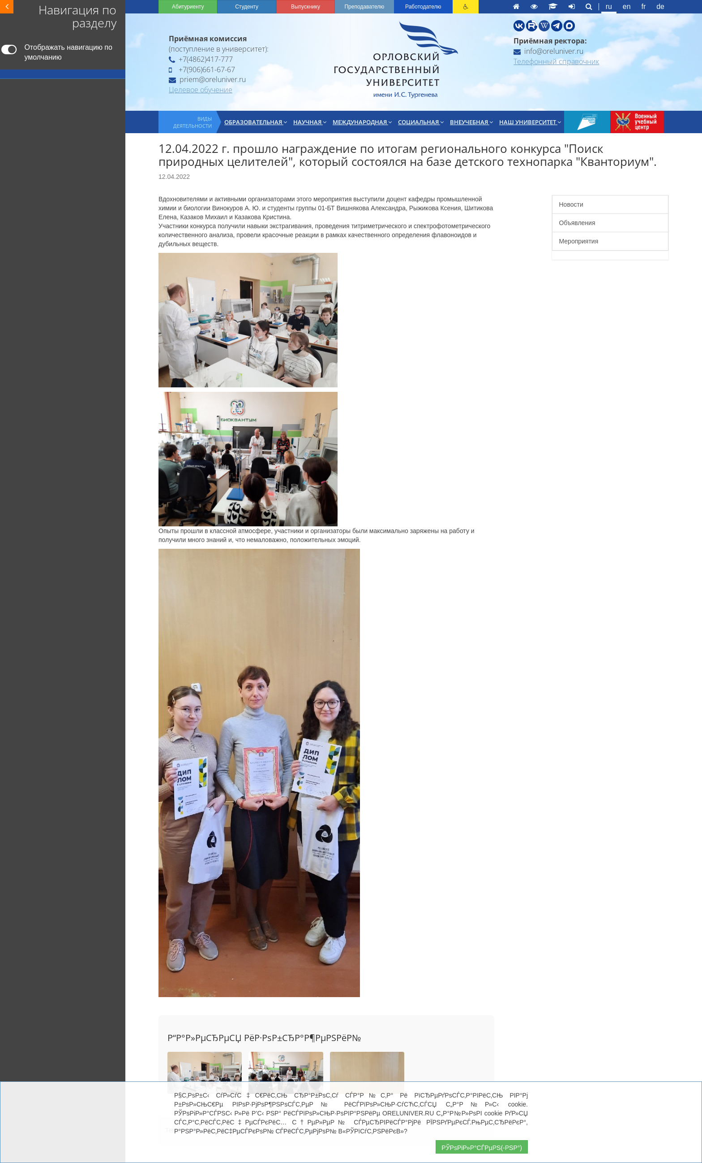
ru (609, 6)
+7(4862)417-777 (201, 59)
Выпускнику (305, 7)
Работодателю (423, 7)
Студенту (246, 7)
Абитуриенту (188, 7)
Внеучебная (471, 122)
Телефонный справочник (556, 61)
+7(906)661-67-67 (202, 69)
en (627, 6)
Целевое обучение (200, 90)
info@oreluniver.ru (548, 51)
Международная (362, 122)
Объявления (577, 222)
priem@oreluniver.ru (207, 79)
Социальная (421, 122)
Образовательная (255, 122)
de (660, 6)
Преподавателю (364, 7)
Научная (309, 122)
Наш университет (530, 122)
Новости (571, 204)
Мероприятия (579, 241)
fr (644, 6)
